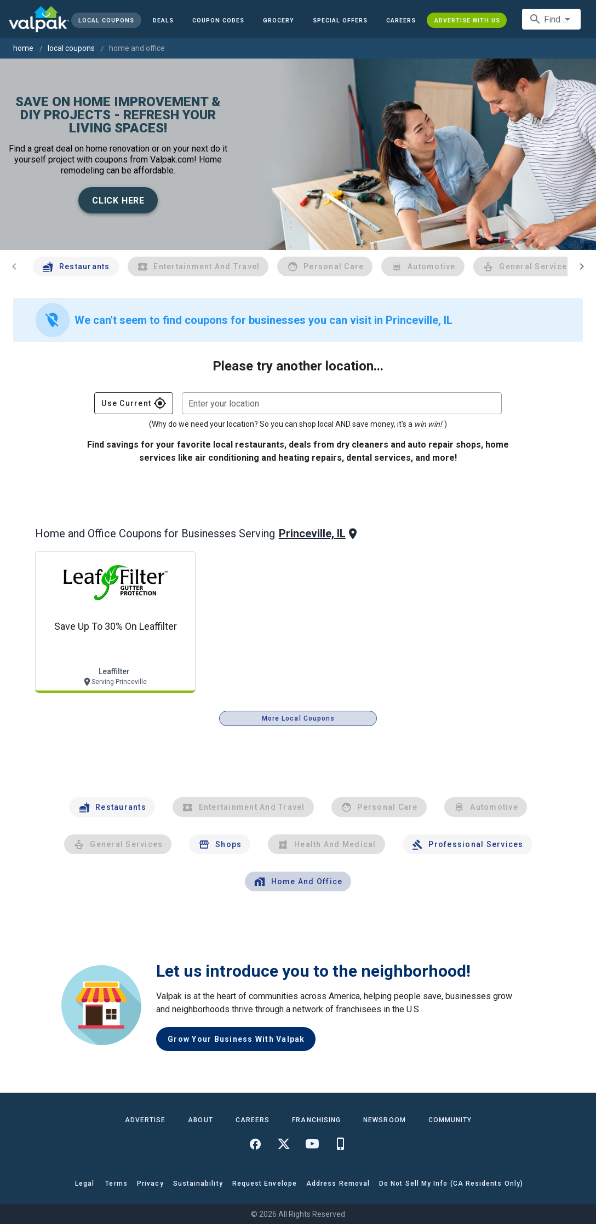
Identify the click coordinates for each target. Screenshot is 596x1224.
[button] (340, 20)
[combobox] (551, 19)
